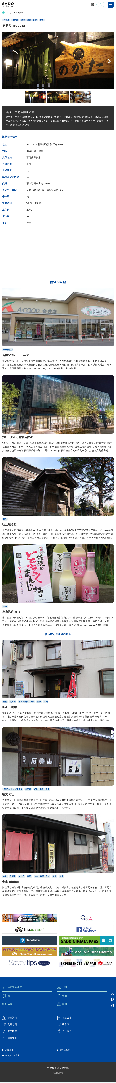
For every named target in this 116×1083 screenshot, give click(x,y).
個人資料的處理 (12, 1056)
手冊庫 (63, 1025)
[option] (35, 97)
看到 (62, 988)
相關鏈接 (9, 1051)
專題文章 (64, 1019)
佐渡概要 (64, 1032)
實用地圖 (9, 1025)
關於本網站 (65, 1051)
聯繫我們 (9, 1039)
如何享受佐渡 (12, 988)
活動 (7, 1005)
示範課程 (9, 1019)
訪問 (62, 1005)
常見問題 (9, 1032)
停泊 (62, 997)
